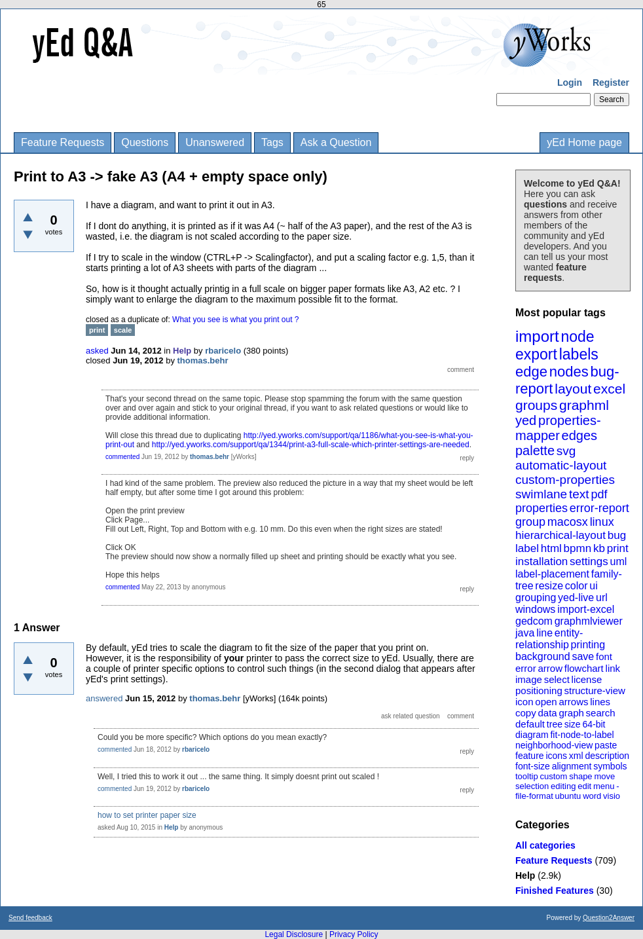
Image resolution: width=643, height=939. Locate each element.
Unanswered (214, 142)
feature (529, 755)
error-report (599, 508)
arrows (573, 701)
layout (573, 388)
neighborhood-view (554, 745)
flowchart (584, 668)
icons (556, 755)
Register (611, 82)
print (618, 548)
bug (617, 535)
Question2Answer (608, 917)
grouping (535, 597)
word (592, 796)
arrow (550, 668)
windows (535, 609)
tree (554, 724)
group (530, 521)
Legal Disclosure (294, 934)
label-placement (552, 574)
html (551, 548)
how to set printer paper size (147, 815)
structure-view (594, 690)
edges (580, 435)
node (577, 336)
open (546, 701)
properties (541, 508)
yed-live (576, 597)
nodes (569, 371)
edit (584, 786)
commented (122, 456)
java (524, 632)
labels (578, 354)
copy (525, 712)
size (572, 724)
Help (525, 875)
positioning (538, 690)
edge (531, 371)
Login (569, 82)
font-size (532, 766)
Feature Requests (62, 142)
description (607, 755)
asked (97, 351)
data (547, 712)
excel (609, 388)
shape (580, 776)
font (604, 656)
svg (566, 451)
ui (593, 585)
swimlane (541, 494)
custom (553, 776)
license (587, 679)
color (576, 585)
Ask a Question (336, 142)
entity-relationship (549, 638)
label (527, 548)
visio (611, 796)
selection (532, 786)
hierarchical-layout (560, 535)
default (530, 723)
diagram (532, 734)
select (557, 679)
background (542, 656)
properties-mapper (558, 428)
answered (104, 698)
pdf (599, 494)
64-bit (593, 724)
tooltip (526, 776)
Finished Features (554, 890)
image (528, 679)
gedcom (534, 621)
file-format (534, 796)
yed (525, 420)
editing (563, 786)
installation (541, 561)
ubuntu (568, 796)
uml (618, 561)
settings (589, 561)
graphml (584, 405)
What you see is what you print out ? (235, 319)
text (579, 494)
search (600, 712)
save (583, 656)
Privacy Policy (353, 934)
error (525, 668)
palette (535, 450)
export (536, 354)
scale (123, 330)
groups (536, 405)
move (604, 776)
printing (588, 644)
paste (606, 745)
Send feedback (30, 917)
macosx (567, 521)
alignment (572, 766)
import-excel (585, 609)
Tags (272, 142)
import (537, 336)
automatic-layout (560, 465)
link (613, 668)
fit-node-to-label (582, 734)
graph (571, 712)
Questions (144, 142)
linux (602, 521)
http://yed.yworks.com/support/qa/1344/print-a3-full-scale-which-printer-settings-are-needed (310, 444)
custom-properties (565, 480)
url (602, 597)
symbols (610, 766)
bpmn (578, 548)
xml (576, 755)
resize (549, 585)
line (544, 632)
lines (600, 701)
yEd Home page (584, 142)
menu (604, 786)
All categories (545, 845)
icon (524, 701)
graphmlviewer (589, 621)
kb (599, 548)
